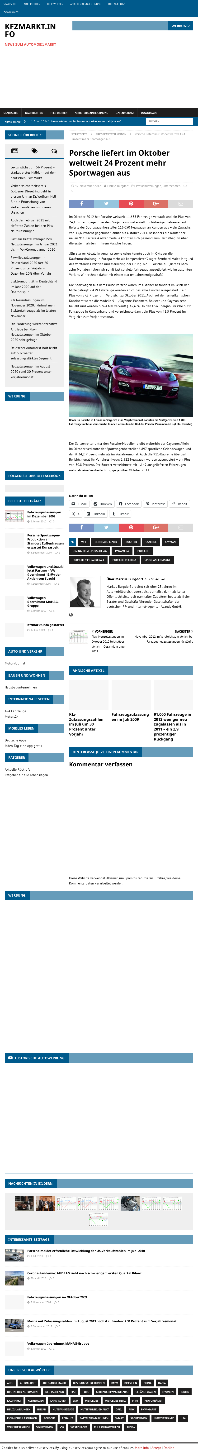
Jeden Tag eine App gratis (23, 746)
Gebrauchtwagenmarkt (112, 1392)
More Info (142, 1448)
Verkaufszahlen (18, 1427)
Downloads (11, 12)
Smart (119, 1418)
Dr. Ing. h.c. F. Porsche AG (90, 551)
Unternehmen (171, 186)
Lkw (75, 1400)
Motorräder (153, 1400)
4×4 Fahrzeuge (15, 711)
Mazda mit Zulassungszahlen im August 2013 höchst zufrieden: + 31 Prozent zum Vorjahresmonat (102, 1321)
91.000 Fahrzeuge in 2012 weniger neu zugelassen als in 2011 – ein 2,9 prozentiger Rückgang (172, 727)
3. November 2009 (41, 1302)
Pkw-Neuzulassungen (22, 1418)
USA (183, 1418)
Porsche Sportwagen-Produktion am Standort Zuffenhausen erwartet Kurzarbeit (45, 541)
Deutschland (54, 1392)
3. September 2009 (41, 552)
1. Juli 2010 (37, 1256)
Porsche (143, 551)
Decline (169, 1448)
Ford (86, 1392)
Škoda (131, 1427)
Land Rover (58, 1400)
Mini (135, 1400)
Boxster (131, 542)
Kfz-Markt (14, 1400)
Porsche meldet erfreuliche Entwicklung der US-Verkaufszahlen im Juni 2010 (86, 1251)
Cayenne (151, 542)
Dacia (162, 1383)
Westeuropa (79, 1427)
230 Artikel (157, 579)
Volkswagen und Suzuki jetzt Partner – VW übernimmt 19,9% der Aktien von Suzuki (45, 572)
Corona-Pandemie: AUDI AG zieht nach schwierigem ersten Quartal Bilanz (84, 1273)
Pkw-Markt (148, 1409)
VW (62, 1427)
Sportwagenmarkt (157, 560)
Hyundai (168, 1392)
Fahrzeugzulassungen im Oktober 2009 (57, 1297)
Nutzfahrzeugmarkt (94, 1409)
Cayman (170, 542)
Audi (10, 1383)
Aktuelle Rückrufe (17, 769)
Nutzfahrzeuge (63, 1409)
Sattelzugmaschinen (94, 1418)
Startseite (10, 4)
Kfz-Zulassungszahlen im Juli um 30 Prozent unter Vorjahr (86, 724)
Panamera (122, 551)
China (147, 1383)
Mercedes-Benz (115, 1400)
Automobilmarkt (54, 1383)
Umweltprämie (164, 1418)
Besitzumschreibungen (89, 1383)
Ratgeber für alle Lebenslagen (26, 775)
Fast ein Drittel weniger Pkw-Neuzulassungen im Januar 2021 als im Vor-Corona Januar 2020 (34, 244)
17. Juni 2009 (38, 630)
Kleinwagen (36, 1400)
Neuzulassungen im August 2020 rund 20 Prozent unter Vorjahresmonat (31, 371)
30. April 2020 (38, 1278)
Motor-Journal (15, 663)
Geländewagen (146, 1392)
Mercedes (91, 1400)
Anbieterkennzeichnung (85, 4)
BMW (114, 1383)
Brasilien (130, 1383)
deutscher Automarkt (23, 1392)
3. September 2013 (41, 1326)
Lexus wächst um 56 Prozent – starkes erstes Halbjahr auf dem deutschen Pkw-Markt (33, 172)
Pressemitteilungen (148, 186)
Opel (119, 1409)
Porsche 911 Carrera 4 (88, 560)
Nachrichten (32, 4)
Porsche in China (124, 560)
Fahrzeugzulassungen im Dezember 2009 (44, 514)
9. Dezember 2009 (41, 583)
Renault (67, 1418)
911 (83, 542)
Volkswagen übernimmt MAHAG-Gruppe (43, 602)
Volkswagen (44, 1427)
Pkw (131, 1409)
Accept (156, 1448)
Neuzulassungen (18, 1409)
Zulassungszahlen (107, 1427)
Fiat (73, 1392)
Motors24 (12, 716)
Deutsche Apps (15, 740)
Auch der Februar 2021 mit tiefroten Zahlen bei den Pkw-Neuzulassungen (32, 225)
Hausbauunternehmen (21, 687)
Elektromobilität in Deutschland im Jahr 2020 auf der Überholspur (34, 286)
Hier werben (55, 4)
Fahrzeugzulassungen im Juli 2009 (130, 717)
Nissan (41, 1409)
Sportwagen (138, 1418)
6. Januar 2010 (38, 521)
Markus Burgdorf (117, 186)
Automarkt (28, 1383)
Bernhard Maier (106, 542)
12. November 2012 (88, 186)
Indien (185, 1392)
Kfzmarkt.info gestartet (45, 625)
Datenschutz (116, 4)
